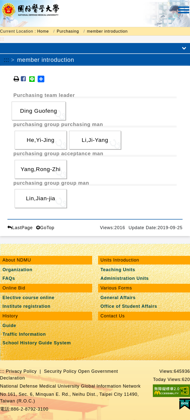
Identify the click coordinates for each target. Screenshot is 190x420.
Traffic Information (24, 334)
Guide (9, 325)
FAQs (8, 278)
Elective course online (28, 297)
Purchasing (68, 31)
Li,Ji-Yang (95, 140)
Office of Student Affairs (129, 306)
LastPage (20, 227)
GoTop (45, 227)
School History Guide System (36, 342)
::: (2, 38)
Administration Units (125, 278)
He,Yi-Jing (40, 140)
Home (43, 31)
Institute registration (26, 306)
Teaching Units (118, 269)
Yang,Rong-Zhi (40, 169)
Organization (17, 269)
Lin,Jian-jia (40, 198)
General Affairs (118, 297)
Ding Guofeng (38, 111)
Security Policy (60, 371)
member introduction (107, 31)
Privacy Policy (21, 371)
